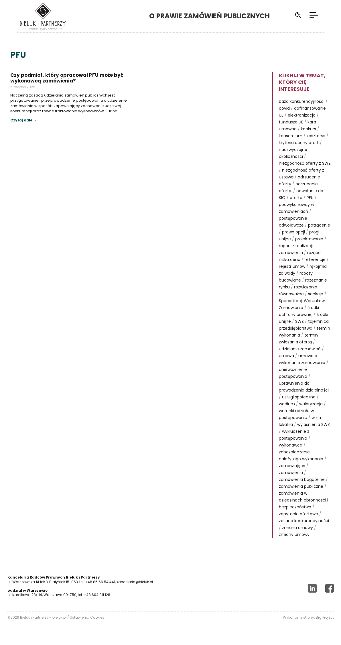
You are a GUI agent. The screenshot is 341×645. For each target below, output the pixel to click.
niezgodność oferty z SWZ (305, 163)
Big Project (325, 617)
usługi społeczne (299, 397)
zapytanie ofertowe (298, 514)
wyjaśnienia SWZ (313, 424)
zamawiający (292, 466)
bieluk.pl (59, 617)
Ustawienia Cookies (87, 617)
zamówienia (291, 472)
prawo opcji (293, 232)
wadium (287, 404)
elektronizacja (302, 115)
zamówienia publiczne (301, 486)
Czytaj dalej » (23, 120)
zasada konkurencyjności (304, 521)
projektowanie (309, 239)
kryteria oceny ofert (299, 142)
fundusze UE (291, 122)
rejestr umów (292, 266)
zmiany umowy (294, 534)
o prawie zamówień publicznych (219, 16)
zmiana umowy (297, 527)
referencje (315, 259)
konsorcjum (290, 136)
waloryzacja (311, 404)
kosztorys (316, 136)
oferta (296, 197)
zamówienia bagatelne (302, 479)
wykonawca (290, 445)
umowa (286, 356)
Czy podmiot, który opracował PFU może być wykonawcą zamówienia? (66, 78)
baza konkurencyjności (301, 101)
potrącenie (319, 225)
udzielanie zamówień (300, 349)
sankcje (315, 294)
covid (284, 108)
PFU (310, 197)
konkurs (308, 129)
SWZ (299, 321)
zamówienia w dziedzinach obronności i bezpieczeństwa (303, 500)
